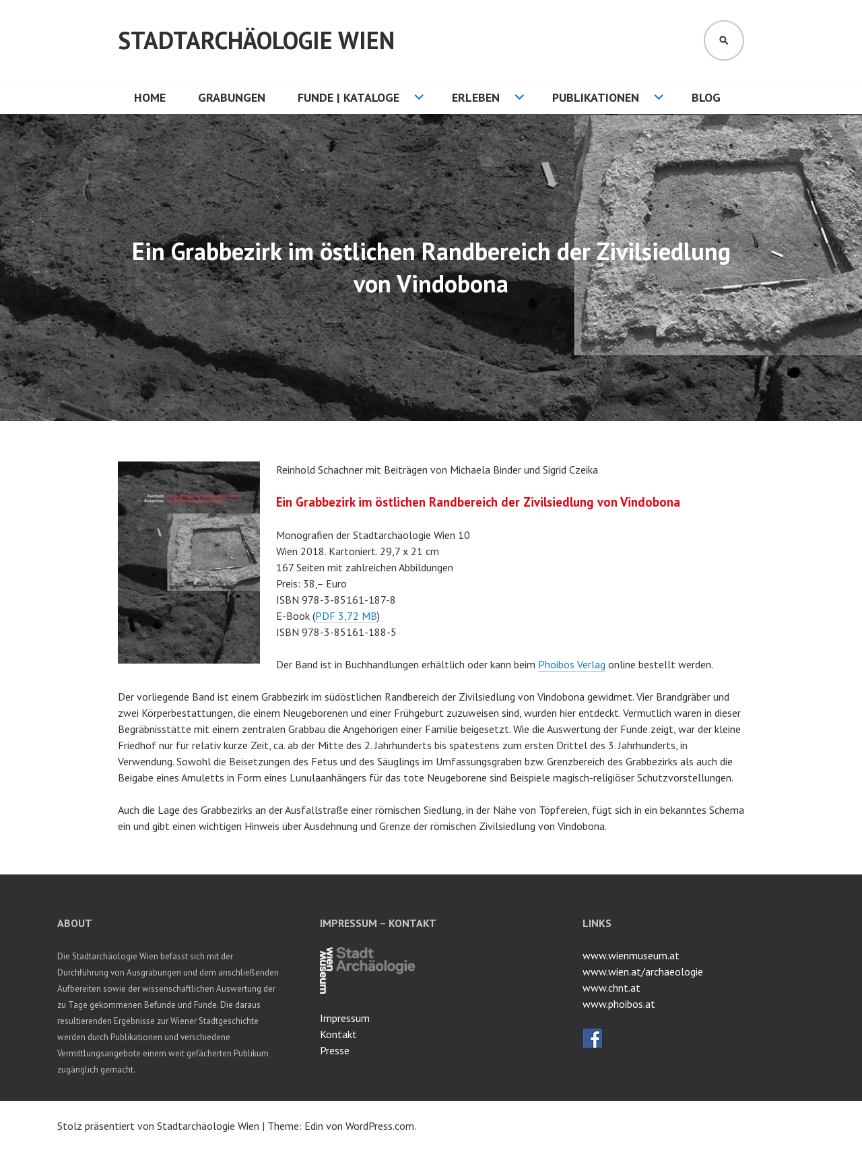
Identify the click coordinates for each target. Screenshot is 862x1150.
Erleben (476, 97)
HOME (150, 97)
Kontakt (338, 1034)
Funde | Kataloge (348, 97)
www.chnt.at (611, 987)
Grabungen (231, 97)
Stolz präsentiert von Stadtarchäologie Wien (158, 1125)
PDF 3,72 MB (346, 615)
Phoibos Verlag (571, 664)
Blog (706, 97)
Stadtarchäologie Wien (256, 40)
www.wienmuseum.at (631, 955)
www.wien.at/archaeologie (643, 971)
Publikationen (595, 97)
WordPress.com (379, 1125)
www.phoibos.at (619, 1004)
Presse (335, 1050)
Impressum (345, 1018)
